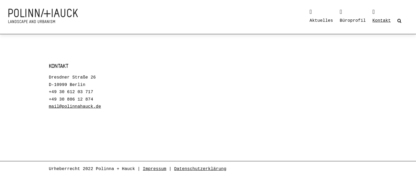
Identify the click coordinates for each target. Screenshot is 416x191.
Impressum (154, 169)
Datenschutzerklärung (200, 169)
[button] (406, 20)
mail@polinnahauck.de (75, 106)
